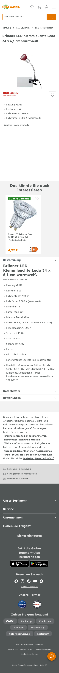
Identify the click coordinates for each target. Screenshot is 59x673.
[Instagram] (22, 581)
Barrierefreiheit (26, 649)
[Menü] (53, 7)
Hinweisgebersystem (42, 649)
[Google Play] (39, 563)
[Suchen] (51, 17)
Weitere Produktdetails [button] (16, 125)
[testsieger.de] (37, 603)
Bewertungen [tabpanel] (30, 398)
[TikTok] (41, 581)
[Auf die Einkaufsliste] (52, 95)
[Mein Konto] (46, 7)
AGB (17, 645)
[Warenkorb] (39, 7)
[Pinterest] (29, 581)
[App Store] (19, 563)
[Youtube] (35, 581)
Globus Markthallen (29, 587)
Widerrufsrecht (27, 645)
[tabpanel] (29, 260)
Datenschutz (13, 649)
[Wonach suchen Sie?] (24, 17)
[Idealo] (22, 603)
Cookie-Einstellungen (29, 654)
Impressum (38, 645)
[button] (33, 249)
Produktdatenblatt (17, 240)
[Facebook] (16, 581)
